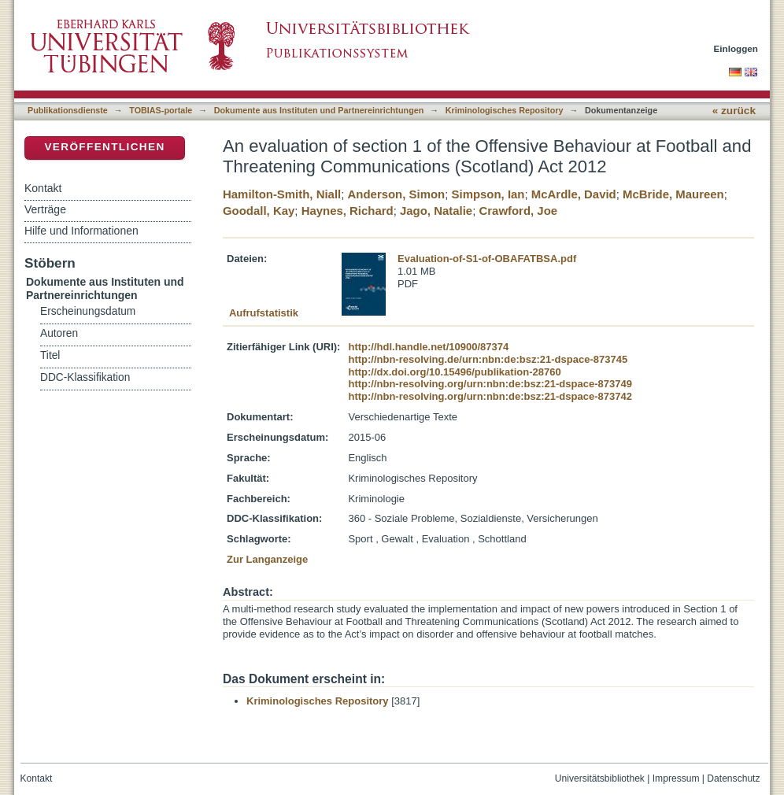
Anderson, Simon (397, 194)
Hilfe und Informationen (81, 230)
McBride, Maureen (673, 194)
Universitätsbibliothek (600, 778)
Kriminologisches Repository (505, 110)
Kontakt (42, 188)
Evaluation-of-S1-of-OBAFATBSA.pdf (487, 258)
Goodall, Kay (258, 210)
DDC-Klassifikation (85, 377)
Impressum (676, 778)
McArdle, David (573, 194)
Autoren (59, 333)
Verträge (45, 209)
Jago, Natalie (436, 210)
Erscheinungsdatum (87, 311)
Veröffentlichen (104, 147)
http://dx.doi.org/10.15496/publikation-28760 (454, 372)
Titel (50, 355)
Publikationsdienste (68, 110)
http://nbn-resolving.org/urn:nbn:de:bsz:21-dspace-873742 (489, 396)
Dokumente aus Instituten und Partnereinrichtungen (319, 110)
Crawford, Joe (518, 210)
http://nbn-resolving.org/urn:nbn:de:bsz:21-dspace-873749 (489, 384)
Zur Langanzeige (267, 559)
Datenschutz (733, 778)
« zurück (734, 110)
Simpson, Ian (488, 194)
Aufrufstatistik (263, 313)
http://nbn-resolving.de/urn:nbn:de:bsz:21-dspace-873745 (487, 359)
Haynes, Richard (347, 210)
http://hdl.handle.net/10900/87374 (428, 347)
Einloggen (736, 48)
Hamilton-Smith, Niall (282, 194)
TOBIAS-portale (160, 110)
